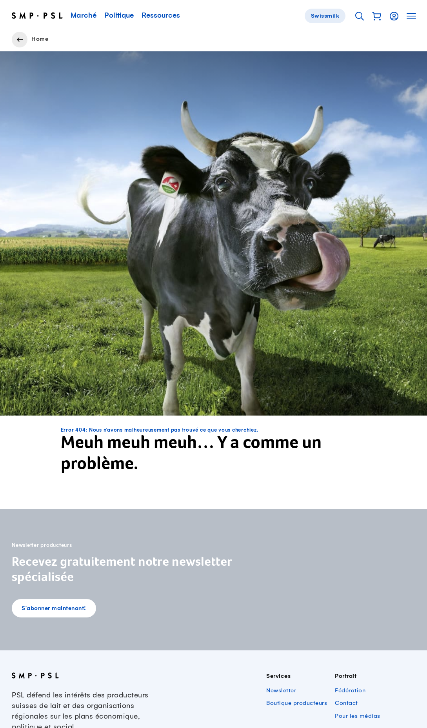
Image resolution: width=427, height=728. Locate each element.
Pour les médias (357, 716)
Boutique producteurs (296, 703)
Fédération (350, 691)
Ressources (161, 16)
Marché (83, 16)
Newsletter (281, 691)
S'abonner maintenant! (54, 608)
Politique (119, 16)
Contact (346, 703)
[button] (377, 16)
